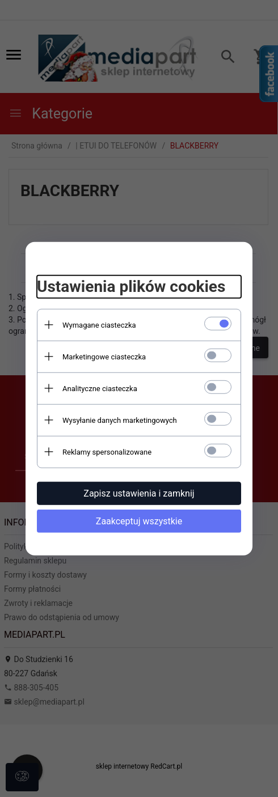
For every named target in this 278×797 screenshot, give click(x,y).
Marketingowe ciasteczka (104, 356)
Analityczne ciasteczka (99, 388)
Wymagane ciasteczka (99, 324)
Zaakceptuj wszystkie (139, 520)
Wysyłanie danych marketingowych (119, 420)
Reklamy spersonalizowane (106, 451)
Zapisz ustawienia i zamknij (138, 492)
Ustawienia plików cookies (131, 286)
